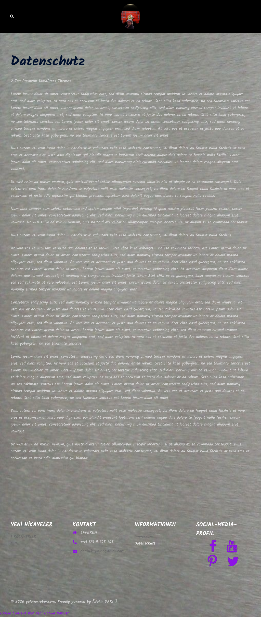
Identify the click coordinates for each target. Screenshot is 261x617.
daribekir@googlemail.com (102, 551)
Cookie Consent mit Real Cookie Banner (34, 613)
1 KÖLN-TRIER (23, 537)
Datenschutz (144, 543)
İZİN (15, 543)
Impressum (143, 537)
